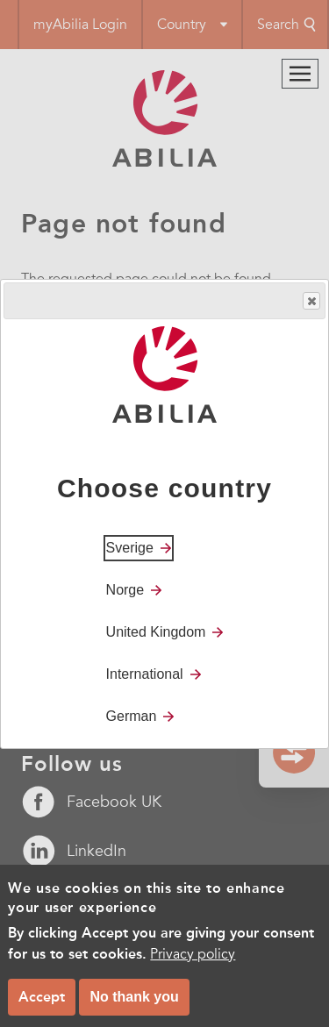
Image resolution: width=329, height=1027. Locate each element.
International (144, 674)
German (131, 716)
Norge (125, 589)
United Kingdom (156, 631)
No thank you (133, 1007)
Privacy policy (192, 965)
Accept (41, 1007)
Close (310, 301)
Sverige (130, 547)
